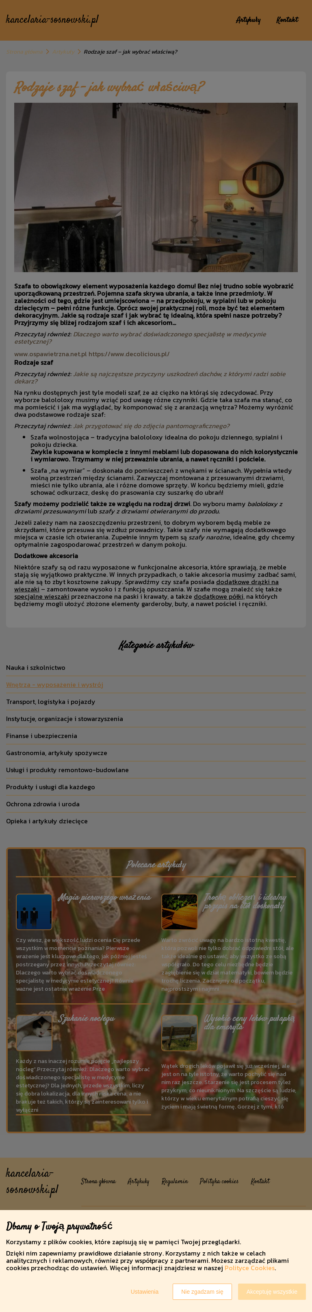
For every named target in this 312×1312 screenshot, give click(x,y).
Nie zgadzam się (202, 1291)
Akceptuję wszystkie (272, 1291)
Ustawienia (144, 1291)
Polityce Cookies (250, 1268)
